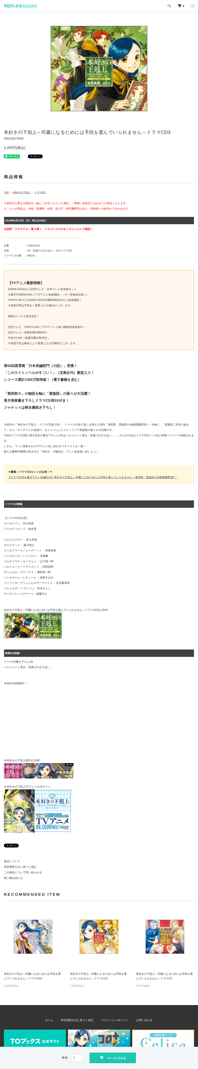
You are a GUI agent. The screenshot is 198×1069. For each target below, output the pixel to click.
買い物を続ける (13, 878)
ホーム (52, 1020)
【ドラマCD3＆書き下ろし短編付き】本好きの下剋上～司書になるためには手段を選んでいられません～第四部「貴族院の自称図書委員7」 (92, 477)
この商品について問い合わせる (23, 872)
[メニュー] (192, 6)
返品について (12, 861)
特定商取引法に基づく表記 (20, 866)
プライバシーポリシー (114, 1020)
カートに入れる (113, 1057)
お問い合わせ (141, 1020)
